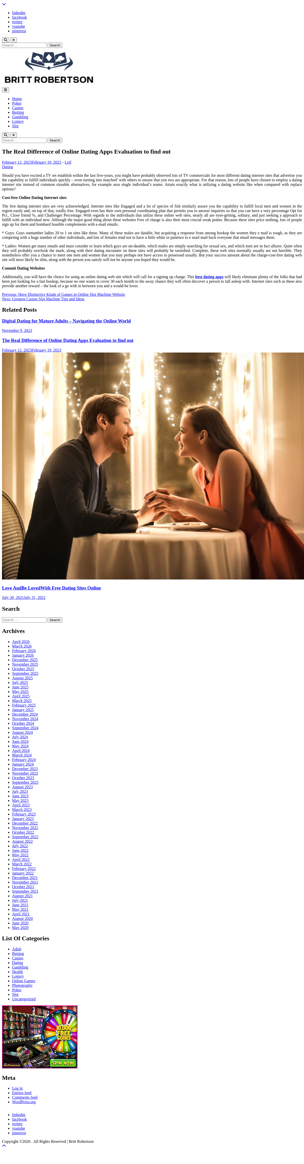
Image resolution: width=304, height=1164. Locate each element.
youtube (18, 26)
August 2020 (22, 918)
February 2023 (24, 814)
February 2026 (24, 651)
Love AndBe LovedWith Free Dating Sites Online (51, 588)
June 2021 (20, 905)
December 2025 (25, 660)
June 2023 (20, 796)
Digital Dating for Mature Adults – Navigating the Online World (66, 321)
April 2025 (21, 696)
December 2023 (25, 769)
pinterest (19, 31)
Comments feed (24, 1097)
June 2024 (20, 741)
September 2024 (25, 728)
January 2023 (23, 819)
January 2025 (23, 710)
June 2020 (20, 923)
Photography (22, 985)
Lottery (18, 121)
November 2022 (25, 828)
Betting (18, 112)
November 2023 (25, 773)
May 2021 (20, 909)
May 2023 (20, 800)
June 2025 (20, 687)
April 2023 (21, 805)
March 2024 (22, 755)
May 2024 (20, 746)
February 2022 (24, 868)
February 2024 (24, 760)
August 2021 (22, 896)
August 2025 (22, 678)
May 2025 (20, 691)
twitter (17, 22)
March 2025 (22, 701)
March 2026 (22, 646)
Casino (17, 108)
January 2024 (23, 764)
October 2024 (23, 723)
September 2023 (25, 782)
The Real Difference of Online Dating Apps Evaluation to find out (67, 340)
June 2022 (20, 850)
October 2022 (23, 832)
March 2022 (22, 864)
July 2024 (20, 737)
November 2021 (25, 882)
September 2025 (25, 673)
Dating (7, 167)
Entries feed (21, 1093)
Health (17, 972)
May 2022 (20, 855)
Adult (16, 949)
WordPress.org (24, 1102)
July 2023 (20, 791)
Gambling (20, 117)
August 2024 (22, 732)
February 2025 (24, 705)
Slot (15, 126)
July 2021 (20, 900)
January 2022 (23, 873)
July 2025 (20, 682)
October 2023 (23, 778)
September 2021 (25, 891)
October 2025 (23, 669)
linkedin (18, 13)
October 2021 (23, 887)
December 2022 (25, 823)
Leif (68, 162)
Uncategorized (23, 999)
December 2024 (25, 714)
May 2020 (20, 927)
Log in (17, 1088)
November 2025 (25, 664)
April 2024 (21, 750)
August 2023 (22, 787)
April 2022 (21, 859)
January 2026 (23, 655)
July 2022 (20, 846)
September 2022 (25, 837)
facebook (19, 17)
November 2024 (25, 719)
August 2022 (22, 841)
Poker (16, 103)
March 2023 (22, 809)
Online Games (23, 981)
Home (17, 99)
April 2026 (21, 641)
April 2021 (21, 914)
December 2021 (25, 878)
